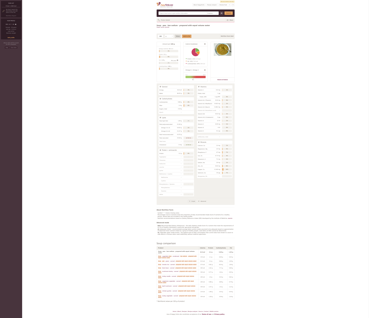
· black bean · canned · (177, 268)
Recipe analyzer (212, 5)
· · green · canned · (177, 261)
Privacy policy (219, 314)
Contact (206, 311)
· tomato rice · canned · (177, 264)
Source (201, 311)
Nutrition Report (11, 15)
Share (231, 20)
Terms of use (206, 314)
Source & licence (222, 79)
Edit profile (11, 37)
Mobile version (214, 311)
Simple (193, 201)
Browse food (223, 5)
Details (15, 24)
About (179, 311)
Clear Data (14, 47)
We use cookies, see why (227, 1)
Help (7, 47)
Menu (233, 4)
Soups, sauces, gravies (163, 27)
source (230, 218)
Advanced (203, 201)
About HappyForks (198, 5)
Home (174, 311)
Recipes (184, 311)
